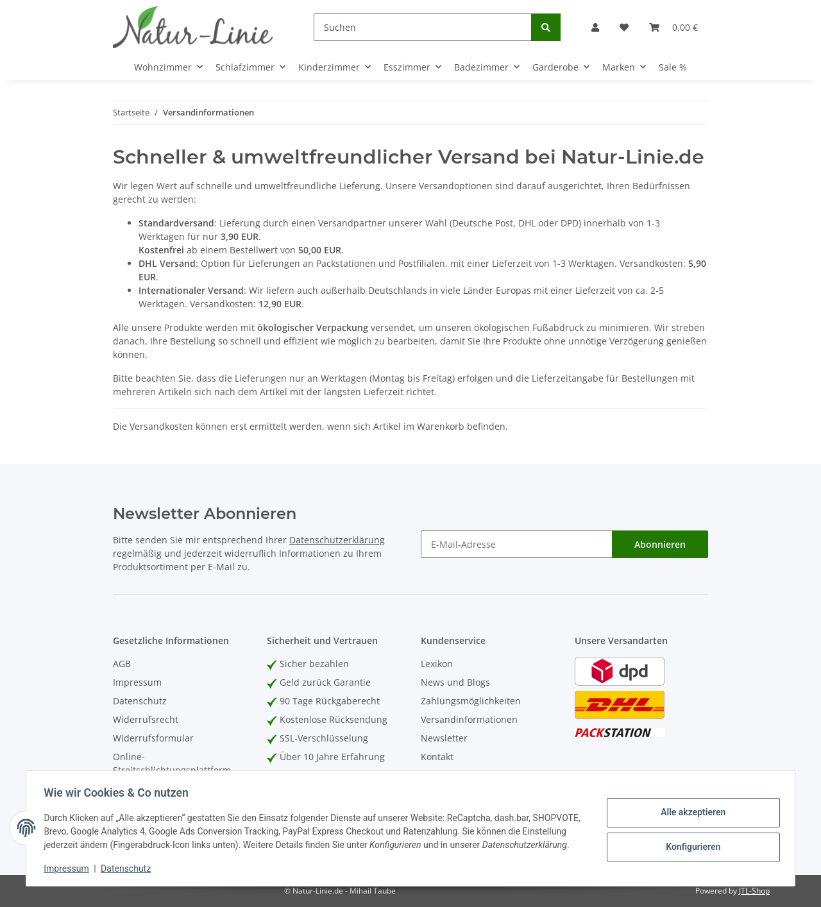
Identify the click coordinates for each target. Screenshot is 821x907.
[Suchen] (423, 27)
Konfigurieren (690, 840)
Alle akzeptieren (689, 806)
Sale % (673, 67)
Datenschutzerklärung (337, 540)
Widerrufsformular (153, 738)
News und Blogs (455, 682)
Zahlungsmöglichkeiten (471, 701)
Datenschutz (140, 701)
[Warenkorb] (673, 27)
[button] (595, 27)
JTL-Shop (754, 890)
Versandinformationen (469, 719)
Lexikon (437, 663)
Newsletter (444, 738)
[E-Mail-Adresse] (517, 544)
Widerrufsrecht (145, 719)
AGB (122, 663)
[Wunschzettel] (624, 27)
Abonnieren (660, 544)
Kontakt (437, 756)
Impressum (137, 682)
